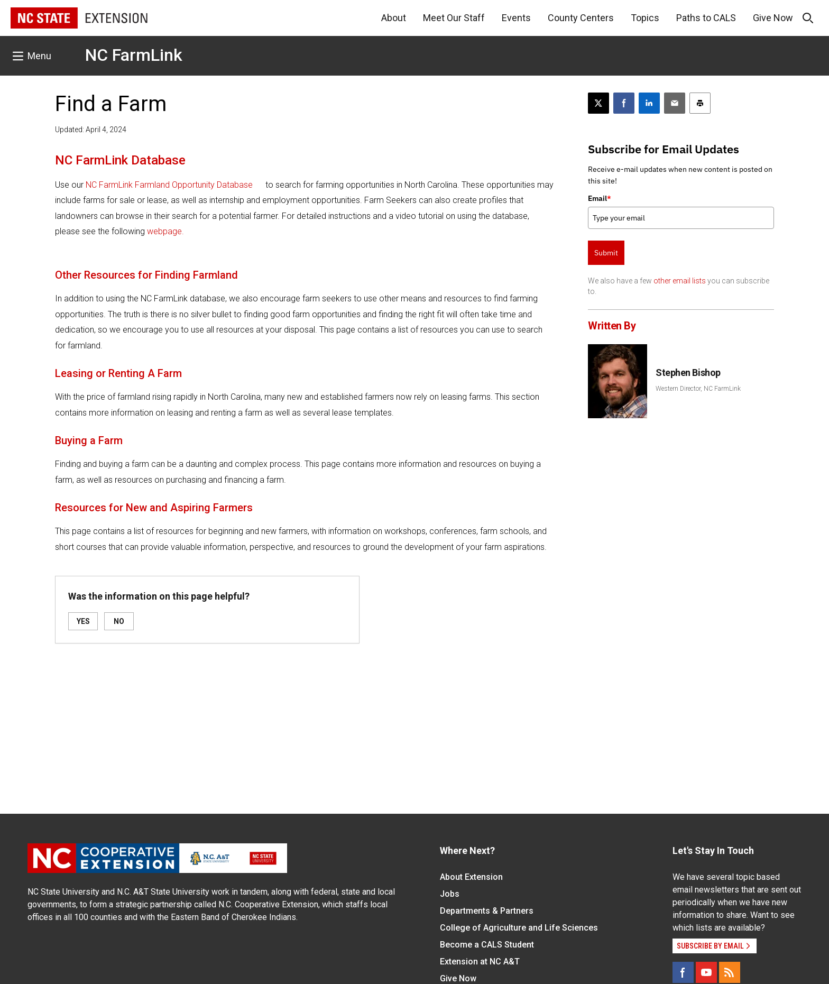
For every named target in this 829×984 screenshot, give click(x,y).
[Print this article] (700, 103)
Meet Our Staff (454, 17)
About (393, 17)
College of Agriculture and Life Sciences (519, 928)
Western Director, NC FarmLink (698, 388)
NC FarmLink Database (120, 160)
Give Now (773, 17)
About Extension (471, 877)
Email (599, 198)
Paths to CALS (706, 17)
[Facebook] (683, 972)
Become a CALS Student (487, 945)
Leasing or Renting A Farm (118, 373)
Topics (645, 17)
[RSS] (729, 972)
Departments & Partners (486, 911)
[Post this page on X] (598, 103)
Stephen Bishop (688, 372)
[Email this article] (674, 103)
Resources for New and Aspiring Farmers (154, 507)
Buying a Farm (89, 440)
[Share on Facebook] (623, 103)
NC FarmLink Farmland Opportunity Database (169, 185)
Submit (606, 253)
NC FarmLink (133, 55)
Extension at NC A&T (480, 962)
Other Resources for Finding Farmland (146, 275)
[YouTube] (706, 972)
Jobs (449, 894)
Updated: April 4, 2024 (90, 129)
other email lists (679, 281)
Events (516, 17)
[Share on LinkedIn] (649, 103)
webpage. (165, 231)
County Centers (581, 17)
